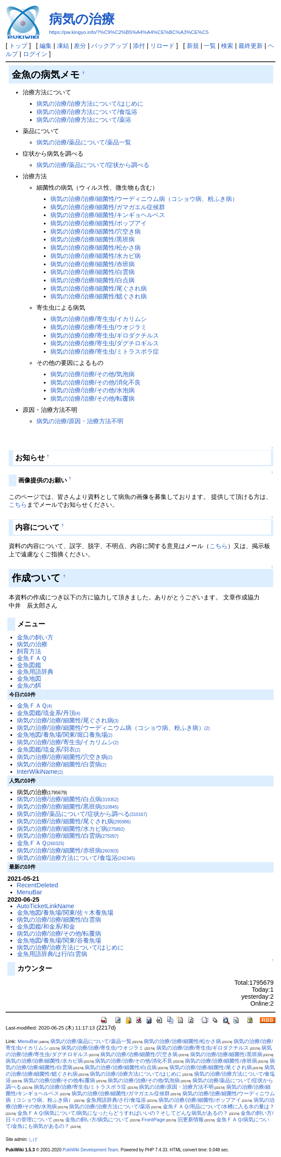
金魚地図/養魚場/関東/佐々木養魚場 (65, 912)
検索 (227, 45)
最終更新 (250, 45)
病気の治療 (82, 19)
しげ (33, 1139)
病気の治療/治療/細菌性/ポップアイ (98, 223)
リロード (162, 45)
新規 (193, 45)
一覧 (210, 45)
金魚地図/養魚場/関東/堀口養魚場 (64, 734)
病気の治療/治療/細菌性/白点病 (92, 280)
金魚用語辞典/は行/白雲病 (52, 953)
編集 (46, 45)
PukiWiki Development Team (90, 1149)
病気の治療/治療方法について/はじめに (89, 103)
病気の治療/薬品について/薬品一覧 (83, 142)
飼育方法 (29, 651)
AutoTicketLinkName (45, 906)
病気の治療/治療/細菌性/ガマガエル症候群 (107, 207)
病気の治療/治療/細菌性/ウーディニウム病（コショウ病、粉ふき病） (144, 198)
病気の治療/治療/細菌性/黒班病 (92, 239)
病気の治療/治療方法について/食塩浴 (86, 111)
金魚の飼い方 (35, 637)
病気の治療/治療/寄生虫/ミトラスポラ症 (104, 351)
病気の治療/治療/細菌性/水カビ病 (95, 255)
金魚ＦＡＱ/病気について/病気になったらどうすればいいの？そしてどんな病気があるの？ (122, 1113)
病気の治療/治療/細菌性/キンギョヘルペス (107, 214)
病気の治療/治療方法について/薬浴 (83, 119)
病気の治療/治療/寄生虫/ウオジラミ (98, 327)
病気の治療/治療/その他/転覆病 (92, 398)
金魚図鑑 (29, 665)
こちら (18, 504)
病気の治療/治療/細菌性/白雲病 (92, 271)
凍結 (63, 45)
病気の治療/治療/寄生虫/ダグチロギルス (104, 343)
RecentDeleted (37, 885)
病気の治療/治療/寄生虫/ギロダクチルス (104, 335)
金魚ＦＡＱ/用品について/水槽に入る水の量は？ (218, 1106)
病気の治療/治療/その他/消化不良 (95, 382)
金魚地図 (29, 678)
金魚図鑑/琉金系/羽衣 (48, 749)
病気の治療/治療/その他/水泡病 (92, 390)
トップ (18, 45)
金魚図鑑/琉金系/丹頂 (48, 712)
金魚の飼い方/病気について (97, 1119)
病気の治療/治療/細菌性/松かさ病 (95, 247)
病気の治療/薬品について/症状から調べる (92, 164)
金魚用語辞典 (35, 671)
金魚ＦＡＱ (32, 658)
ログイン (35, 53)
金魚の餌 (29, 685)
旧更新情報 (191, 1119)
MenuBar (29, 892)
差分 (80, 45)
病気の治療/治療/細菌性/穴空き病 (95, 231)
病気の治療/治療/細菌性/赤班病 (92, 264)
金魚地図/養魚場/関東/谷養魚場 (59, 940)
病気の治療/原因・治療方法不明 (79, 421)
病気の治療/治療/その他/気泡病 (92, 374)
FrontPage (153, 1119)
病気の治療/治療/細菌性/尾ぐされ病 (98, 288)
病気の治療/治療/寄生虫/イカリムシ (98, 318)
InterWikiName (40, 771)
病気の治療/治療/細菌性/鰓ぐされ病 (98, 296)
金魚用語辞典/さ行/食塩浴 (116, 1100)
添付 (139, 45)
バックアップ (109, 45)
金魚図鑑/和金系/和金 (46, 926)
